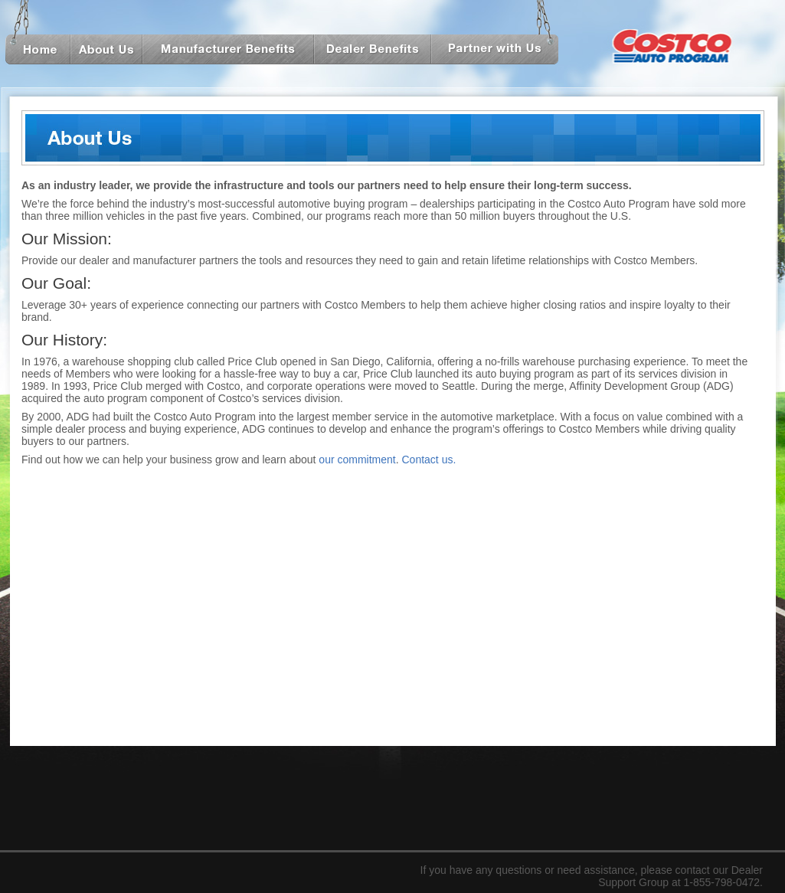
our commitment (357, 459)
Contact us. (429, 459)
